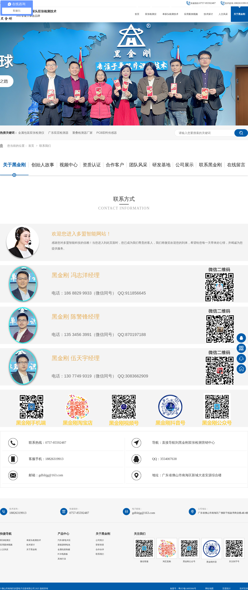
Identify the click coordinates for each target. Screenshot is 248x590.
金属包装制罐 (64, 549)
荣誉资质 (100, 545)
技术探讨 (208, 14)
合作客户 (115, 164)
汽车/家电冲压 (64, 540)
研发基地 (161, 164)
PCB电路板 (63, 554)
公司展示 (184, 164)
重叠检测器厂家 (82, 132)
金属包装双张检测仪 (31, 132)
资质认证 (92, 164)
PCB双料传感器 (107, 132)
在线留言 (236, 164)
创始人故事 (42, 164)
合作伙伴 (100, 549)
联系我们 (45, 145)
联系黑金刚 (210, 164)
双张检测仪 (150, 14)
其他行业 (62, 559)
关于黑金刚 (239, 14)
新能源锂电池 (64, 545)
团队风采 (138, 164)
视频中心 (69, 164)
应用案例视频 (191, 14)
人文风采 (223, 14)
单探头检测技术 (170, 14)
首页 (137, 14)
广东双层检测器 (58, 132)
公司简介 (100, 540)
